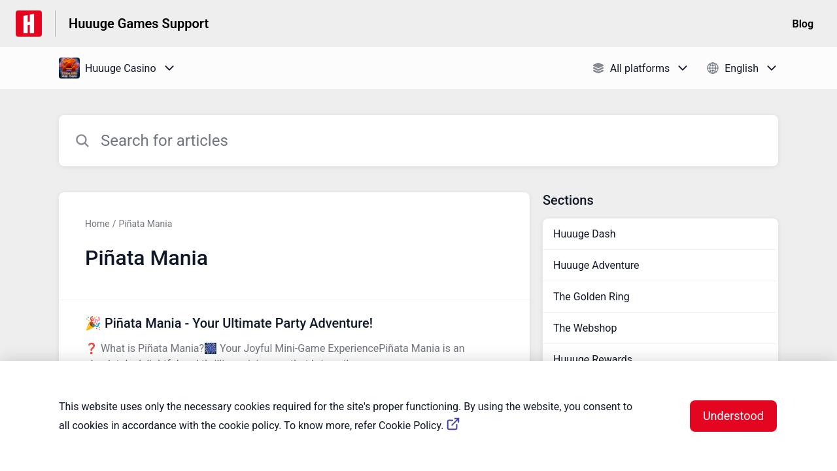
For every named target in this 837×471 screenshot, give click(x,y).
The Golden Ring (591, 296)
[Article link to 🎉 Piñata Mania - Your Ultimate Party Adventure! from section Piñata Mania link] (294, 342)
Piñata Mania (145, 223)
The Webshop (585, 328)
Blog (803, 24)
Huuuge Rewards (592, 359)
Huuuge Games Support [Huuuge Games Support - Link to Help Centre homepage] (139, 23)
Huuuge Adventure (596, 265)
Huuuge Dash (584, 234)
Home (97, 223)
